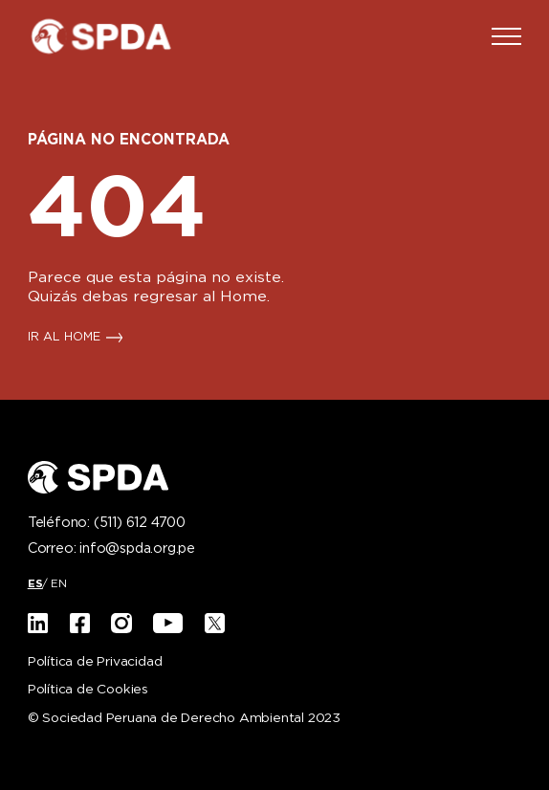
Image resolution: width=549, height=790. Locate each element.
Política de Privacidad (95, 662)
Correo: (111, 549)
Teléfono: (107, 523)
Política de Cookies (88, 690)
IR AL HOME (64, 337)
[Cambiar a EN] (59, 584)
